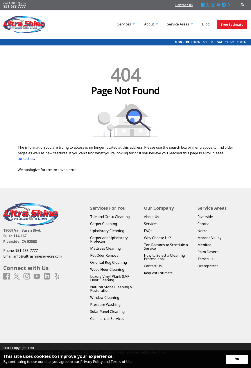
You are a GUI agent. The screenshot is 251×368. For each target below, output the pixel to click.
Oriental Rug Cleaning (108, 262)
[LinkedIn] (224, 5)
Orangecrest (207, 266)
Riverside (205, 216)
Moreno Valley (209, 238)
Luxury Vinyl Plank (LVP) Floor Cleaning (110, 278)
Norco (202, 231)
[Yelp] (229, 5)
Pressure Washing (105, 304)
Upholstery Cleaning (107, 231)
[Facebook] (202, 5)
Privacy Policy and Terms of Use (106, 361)
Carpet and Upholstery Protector (109, 239)
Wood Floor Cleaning (107, 269)
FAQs (148, 231)
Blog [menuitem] (206, 24)
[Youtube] (218, 5)
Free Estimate (232, 24)
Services (151, 223)
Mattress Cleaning (105, 248)
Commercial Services (107, 318)
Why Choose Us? (157, 238)
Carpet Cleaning (103, 223)
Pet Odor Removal (105, 255)
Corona (203, 223)
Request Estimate (158, 273)
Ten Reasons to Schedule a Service (166, 246)
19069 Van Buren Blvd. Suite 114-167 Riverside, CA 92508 (22, 236)
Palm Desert (207, 252)
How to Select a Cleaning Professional (164, 257)
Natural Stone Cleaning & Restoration (111, 288)
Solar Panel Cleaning (107, 311)
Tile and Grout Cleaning (110, 216)
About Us (151, 216)
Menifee (204, 245)
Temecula (205, 259)
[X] (208, 5)
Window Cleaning (104, 297)
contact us (26, 158)
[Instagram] (213, 5)
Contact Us (153, 266)
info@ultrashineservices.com (38, 256)
